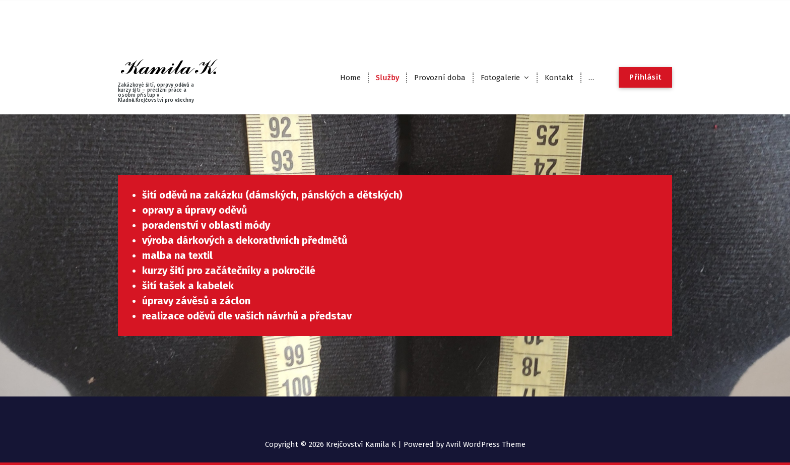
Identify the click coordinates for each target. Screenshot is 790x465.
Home (350, 77)
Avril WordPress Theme (485, 444)
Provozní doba (440, 77)
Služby (387, 77)
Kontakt (559, 77)
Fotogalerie (500, 77)
